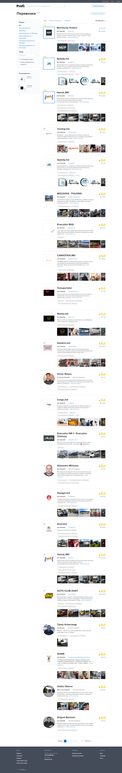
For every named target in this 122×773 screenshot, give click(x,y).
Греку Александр (67, 624)
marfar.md (71, 317)
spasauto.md (71, 228)
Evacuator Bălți (65, 224)
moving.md (63, 128)
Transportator (64, 288)
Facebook (102, 755)
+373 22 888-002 (49, 754)
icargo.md (62, 399)
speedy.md (71, 62)
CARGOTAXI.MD (66, 255)
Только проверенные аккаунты (27, 63)
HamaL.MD (63, 92)
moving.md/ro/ (72, 132)
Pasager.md (63, 493)
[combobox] (46, 6)
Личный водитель (24, 28)
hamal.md (70, 96)
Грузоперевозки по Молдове (28, 33)
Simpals (23, 769)
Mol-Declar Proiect (67, 27)
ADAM (60, 653)
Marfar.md (62, 313)
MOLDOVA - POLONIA (69, 193)
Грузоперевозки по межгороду (66, 40)
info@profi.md (48, 758)
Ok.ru (101, 757)
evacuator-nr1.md (73, 440)
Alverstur (62, 524)
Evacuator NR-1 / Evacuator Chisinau (72, 435)
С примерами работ (27, 59)
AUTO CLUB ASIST (67, 590)
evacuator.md (72, 594)
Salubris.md (63, 343)
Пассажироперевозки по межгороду (68, 206)
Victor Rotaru (64, 374)
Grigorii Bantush (66, 717)
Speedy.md (63, 58)
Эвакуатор (22, 31)
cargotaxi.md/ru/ (72, 259)
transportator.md (72, 291)
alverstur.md (71, 527)
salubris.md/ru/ (72, 346)
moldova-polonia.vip (74, 197)
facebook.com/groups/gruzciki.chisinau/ (79, 657)
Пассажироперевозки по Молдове (67, 111)
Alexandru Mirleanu (68, 465)
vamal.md (70, 31)
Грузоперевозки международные (67, 730)
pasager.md (71, 496)
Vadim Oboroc (65, 686)
